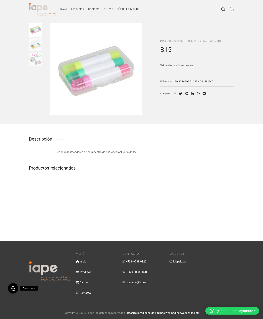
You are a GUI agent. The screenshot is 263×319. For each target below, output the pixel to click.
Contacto (93, 9)
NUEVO (108, 9)
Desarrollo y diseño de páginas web (148, 313)
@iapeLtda (179, 261)
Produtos (83, 272)
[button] (232, 311)
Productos (77, 9)
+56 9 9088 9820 (136, 261)
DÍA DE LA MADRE (128, 9)
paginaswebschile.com (185, 313)
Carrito (82, 282)
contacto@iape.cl (136, 282)
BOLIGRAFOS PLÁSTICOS (200, 41)
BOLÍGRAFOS (176, 41)
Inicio (63, 9)
